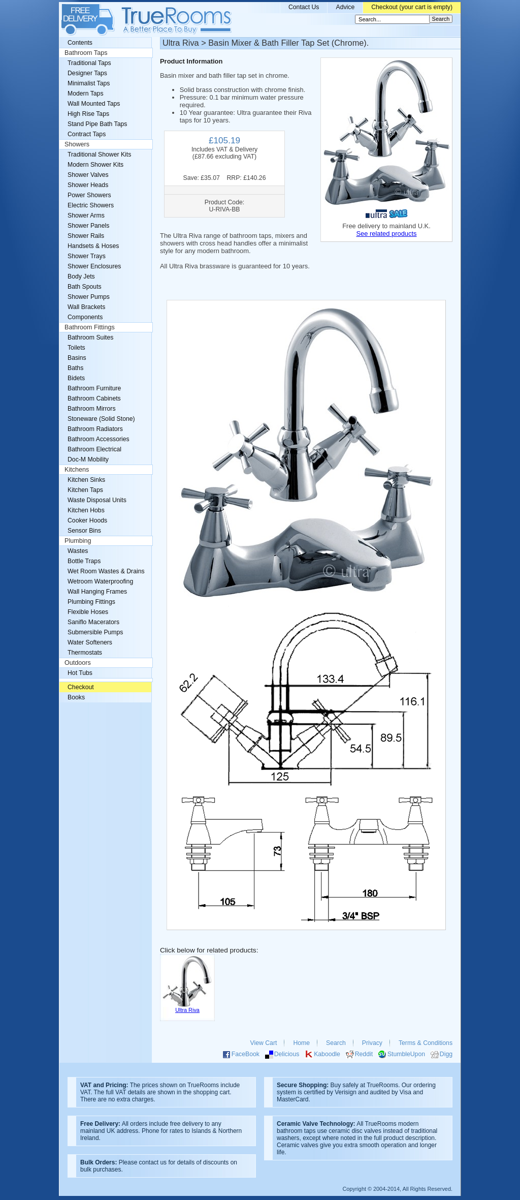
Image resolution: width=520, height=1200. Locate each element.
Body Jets (81, 276)
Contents (80, 42)
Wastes (78, 551)
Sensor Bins (84, 530)
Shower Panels (88, 225)
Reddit (364, 1054)
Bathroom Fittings (89, 327)
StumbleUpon (406, 1054)
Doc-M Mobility (88, 459)
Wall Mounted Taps (94, 103)
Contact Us (303, 7)
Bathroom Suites (90, 337)
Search (336, 1043)
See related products (386, 233)
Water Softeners (90, 642)
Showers (76, 144)
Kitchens (76, 469)
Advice (345, 7)
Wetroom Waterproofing (100, 581)
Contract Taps (87, 134)
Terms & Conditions (425, 1043)
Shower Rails (86, 235)
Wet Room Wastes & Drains (106, 571)
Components (85, 317)
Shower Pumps (89, 296)
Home (301, 1043)
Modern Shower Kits (95, 164)
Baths (75, 368)
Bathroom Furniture (94, 388)
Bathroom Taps (85, 52)
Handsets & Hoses (93, 246)
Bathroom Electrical (94, 449)
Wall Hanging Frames (97, 591)
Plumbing (77, 540)
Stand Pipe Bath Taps (97, 124)
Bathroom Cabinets (94, 398)
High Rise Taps (88, 113)
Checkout (81, 687)
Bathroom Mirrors (92, 408)
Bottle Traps (84, 561)
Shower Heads (88, 185)
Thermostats (85, 652)
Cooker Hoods (87, 520)
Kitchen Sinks (86, 479)
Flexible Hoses (88, 612)
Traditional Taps (89, 63)
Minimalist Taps (89, 83)
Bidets (76, 378)
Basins (77, 357)
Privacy (372, 1043)
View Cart (263, 1043)
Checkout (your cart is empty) (411, 7)
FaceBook (245, 1054)
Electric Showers (91, 205)
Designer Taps (87, 73)
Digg (446, 1054)
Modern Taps (86, 93)
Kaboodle (327, 1054)
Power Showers (89, 195)
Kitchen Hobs (86, 510)
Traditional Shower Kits (99, 154)
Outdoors (77, 662)
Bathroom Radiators (95, 429)
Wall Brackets (86, 307)
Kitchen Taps (85, 490)
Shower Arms (86, 215)
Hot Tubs (80, 672)
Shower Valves (88, 174)
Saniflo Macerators (93, 622)
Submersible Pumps (95, 632)
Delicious (287, 1054)
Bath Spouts (85, 286)
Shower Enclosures (94, 266)
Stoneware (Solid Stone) (101, 418)
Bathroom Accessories (98, 439)
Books (76, 697)
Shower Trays (87, 256)
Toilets (76, 347)
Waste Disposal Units (97, 500)
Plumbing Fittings (91, 601)
